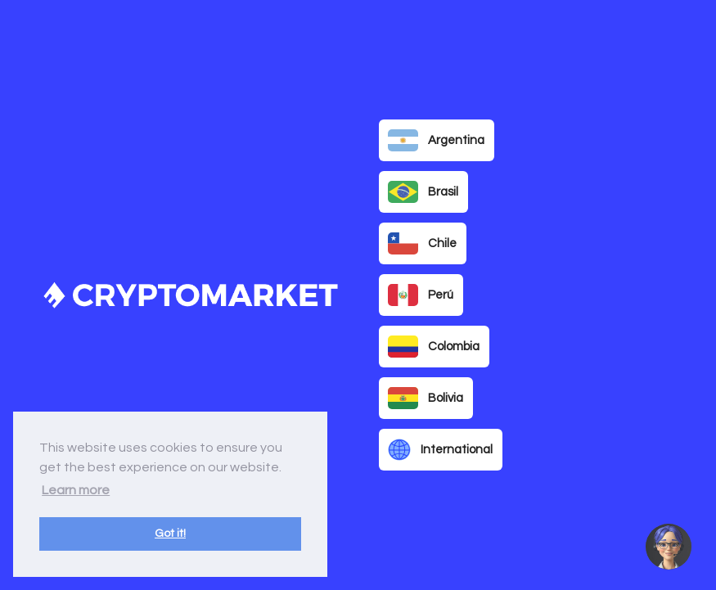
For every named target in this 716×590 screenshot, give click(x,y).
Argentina (436, 140)
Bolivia (425, 398)
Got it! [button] (170, 533)
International (440, 450)
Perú (420, 295)
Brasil (423, 192)
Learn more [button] (76, 490)
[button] (668, 547)
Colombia (434, 347)
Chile (422, 243)
